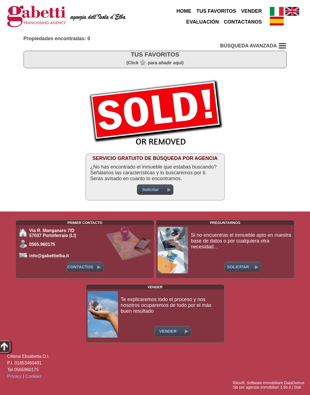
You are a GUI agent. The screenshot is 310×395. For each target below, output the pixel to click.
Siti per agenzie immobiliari (256, 387)
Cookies (33, 376)
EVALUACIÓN (202, 22)
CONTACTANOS (243, 22)
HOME (183, 11)
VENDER (251, 11)
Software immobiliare (265, 383)
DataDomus (294, 383)
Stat (297, 387)
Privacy (14, 376)
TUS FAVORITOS (216, 11)
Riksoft (239, 383)
